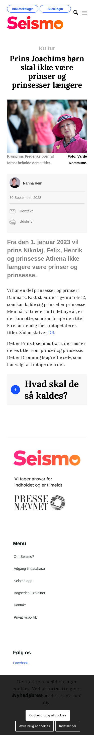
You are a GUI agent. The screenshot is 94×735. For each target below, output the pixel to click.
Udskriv (26, 221)
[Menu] (84, 13)
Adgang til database (29, 569)
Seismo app (23, 581)
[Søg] (73, 13)
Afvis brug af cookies (34, 726)
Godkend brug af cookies (47, 715)
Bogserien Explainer (29, 593)
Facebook (20, 663)
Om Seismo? (24, 557)
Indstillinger (67, 726)
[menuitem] (73, 13)
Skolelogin (55, 9)
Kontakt (26, 211)
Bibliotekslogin (23, 9)
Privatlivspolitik (25, 617)
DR (51, 332)
